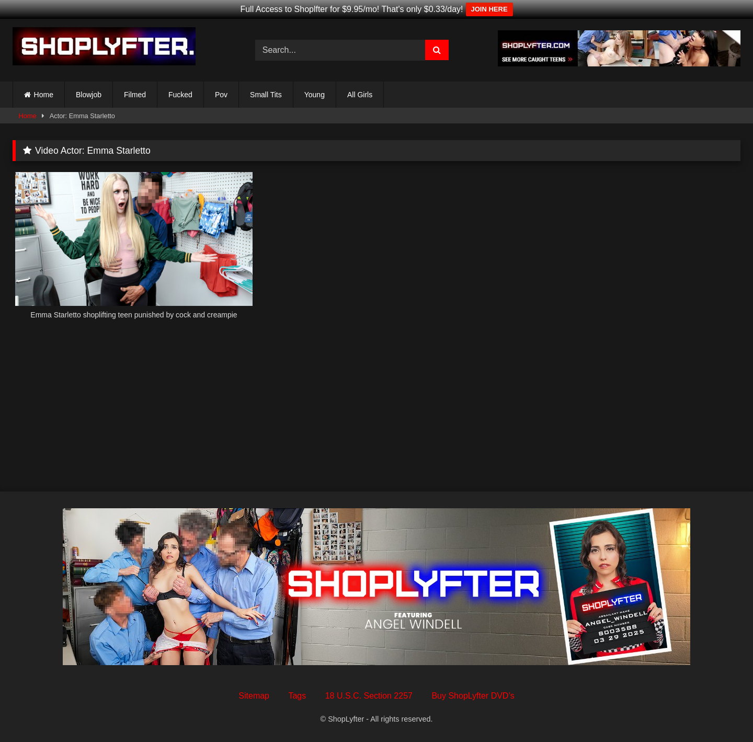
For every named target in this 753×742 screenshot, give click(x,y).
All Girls (359, 94)
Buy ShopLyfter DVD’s (472, 695)
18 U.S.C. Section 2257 (369, 695)
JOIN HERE (489, 9)
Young (314, 94)
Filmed (135, 94)
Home (43, 94)
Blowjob (88, 94)
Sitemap (253, 695)
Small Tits (266, 94)
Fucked (180, 94)
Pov (221, 94)
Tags (297, 695)
